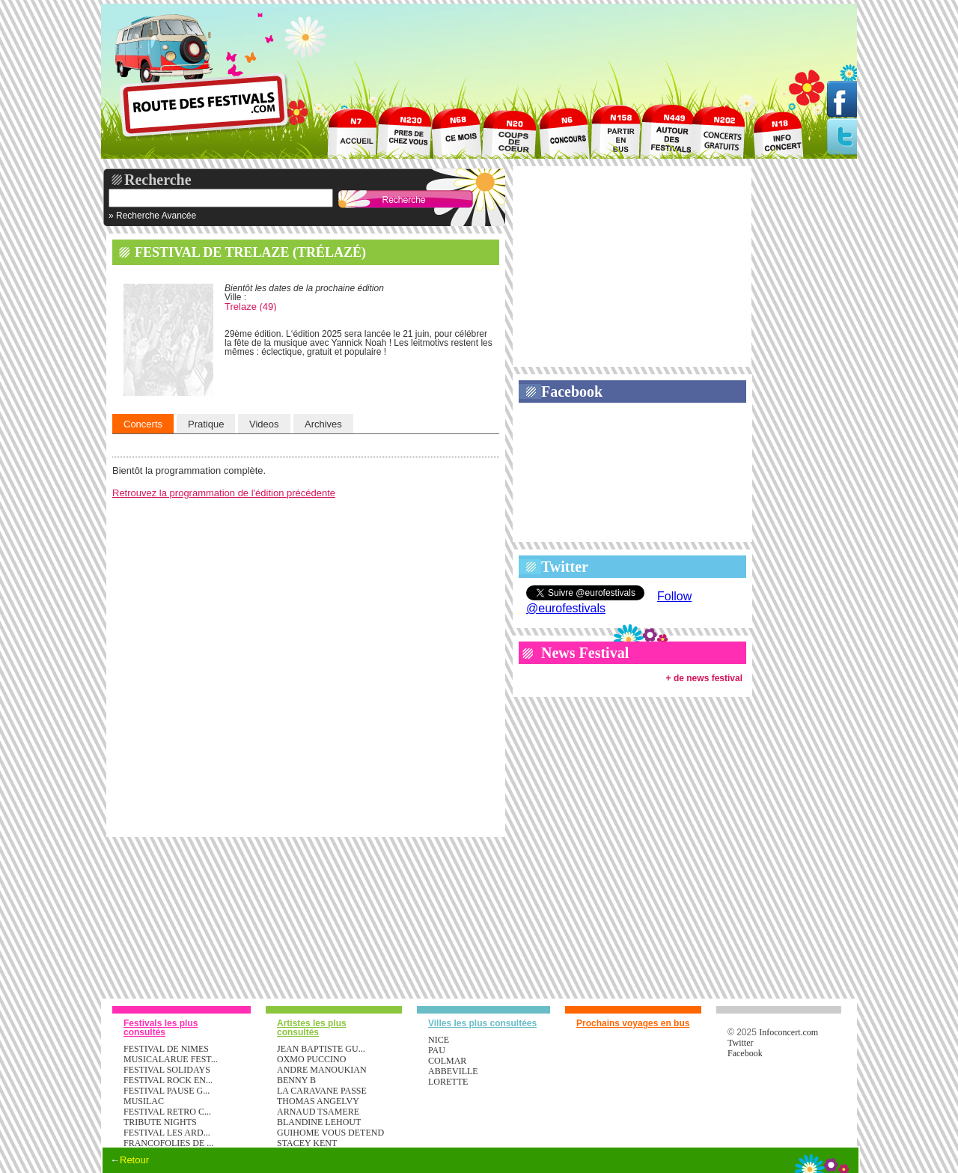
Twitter (564, 566)
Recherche (158, 179)
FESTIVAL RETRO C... (167, 1111)
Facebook (571, 391)
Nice (438, 1040)
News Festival (585, 653)
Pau (436, 1050)
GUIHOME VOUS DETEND (330, 1132)
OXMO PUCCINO (311, 1059)
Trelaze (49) (251, 306)
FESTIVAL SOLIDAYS (166, 1069)
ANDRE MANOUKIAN (322, 1069)
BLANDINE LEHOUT (319, 1122)
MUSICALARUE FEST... (170, 1059)
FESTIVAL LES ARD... (166, 1132)
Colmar (447, 1060)
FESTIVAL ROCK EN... (168, 1080)
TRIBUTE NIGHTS (160, 1122)
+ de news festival (704, 678)
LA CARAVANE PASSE (322, 1090)
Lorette (448, 1081)
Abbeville (453, 1071)
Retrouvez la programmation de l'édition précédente (223, 493)
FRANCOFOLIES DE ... (168, 1143)
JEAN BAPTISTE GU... (321, 1048)
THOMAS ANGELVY (318, 1101)
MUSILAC (143, 1101)
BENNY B (296, 1080)
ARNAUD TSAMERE (318, 1111)
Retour (134, 1160)
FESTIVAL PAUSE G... (166, 1090)
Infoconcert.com (788, 1032)
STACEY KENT (307, 1143)
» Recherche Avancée (152, 215)
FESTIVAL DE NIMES (166, 1048)
